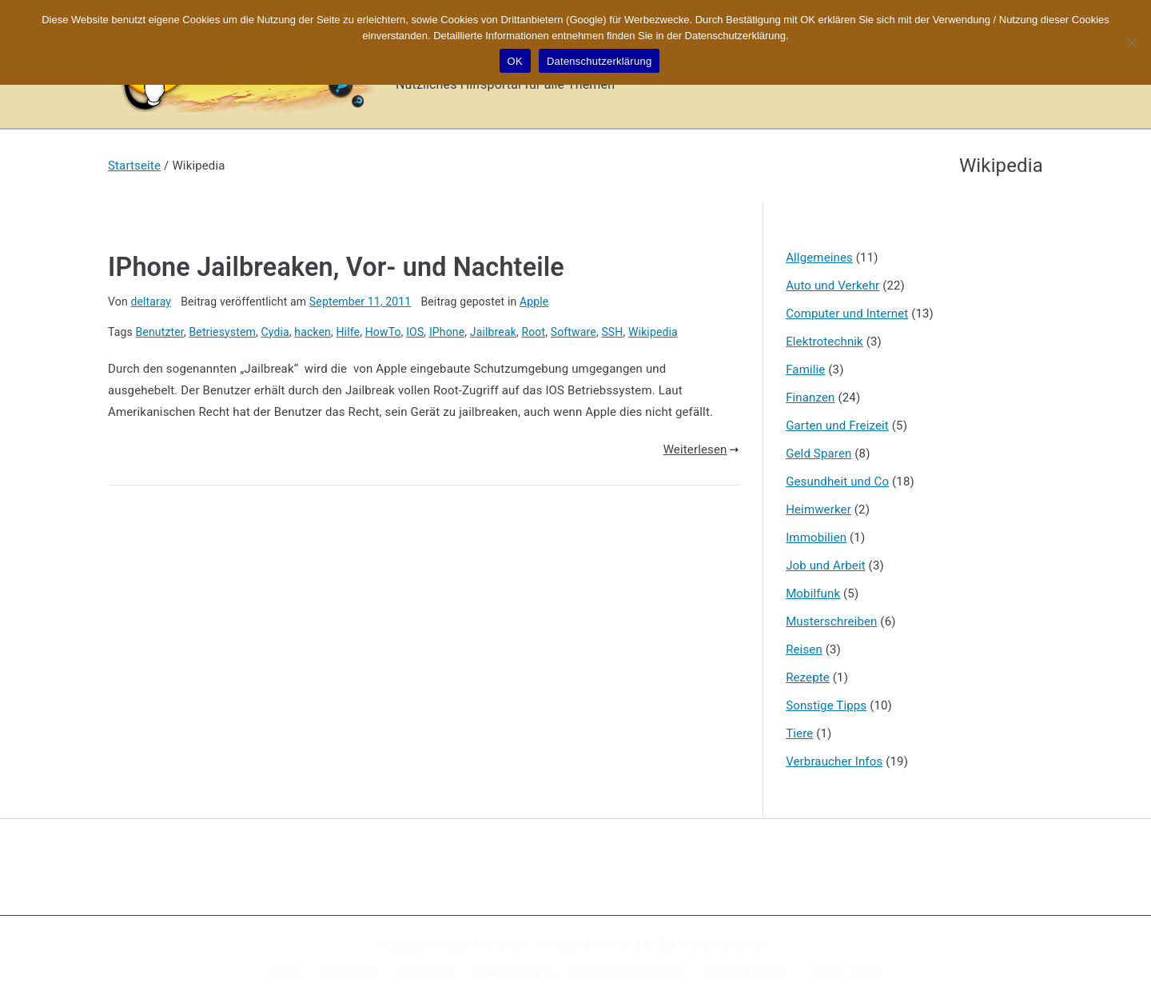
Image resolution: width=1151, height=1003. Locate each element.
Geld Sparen (818, 453)
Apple (534, 301)
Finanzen (810, 397)
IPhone (446, 332)
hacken (312, 332)
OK (515, 61)
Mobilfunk (813, 593)
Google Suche (846, 972)
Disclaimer (427, 972)
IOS (415, 332)
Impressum (350, 972)
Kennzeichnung (513, 972)
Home (285, 972)
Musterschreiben (831, 621)
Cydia (275, 332)
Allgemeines (819, 257)
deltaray (150, 301)
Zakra (673, 944)
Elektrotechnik (824, 341)
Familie (805, 369)
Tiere (799, 733)
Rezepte (808, 677)
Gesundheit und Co (837, 481)
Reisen (804, 649)
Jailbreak (493, 332)
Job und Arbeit (826, 565)
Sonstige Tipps (826, 705)
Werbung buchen (748, 972)
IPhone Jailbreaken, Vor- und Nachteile (336, 267)
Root (533, 332)
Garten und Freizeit (837, 425)
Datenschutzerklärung (627, 972)
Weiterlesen (701, 449)
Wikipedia (653, 332)
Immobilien (816, 537)
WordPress (739, 944)
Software (573, 332)
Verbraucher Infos (834, 761)
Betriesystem (222, 332)
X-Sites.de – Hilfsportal (531, 944)
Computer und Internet (847, 313)
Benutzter (160, 332)
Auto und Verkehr (832, 285)
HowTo (383, 332)
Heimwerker (818, 509)
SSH (612, 332)
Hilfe (348, 332)
